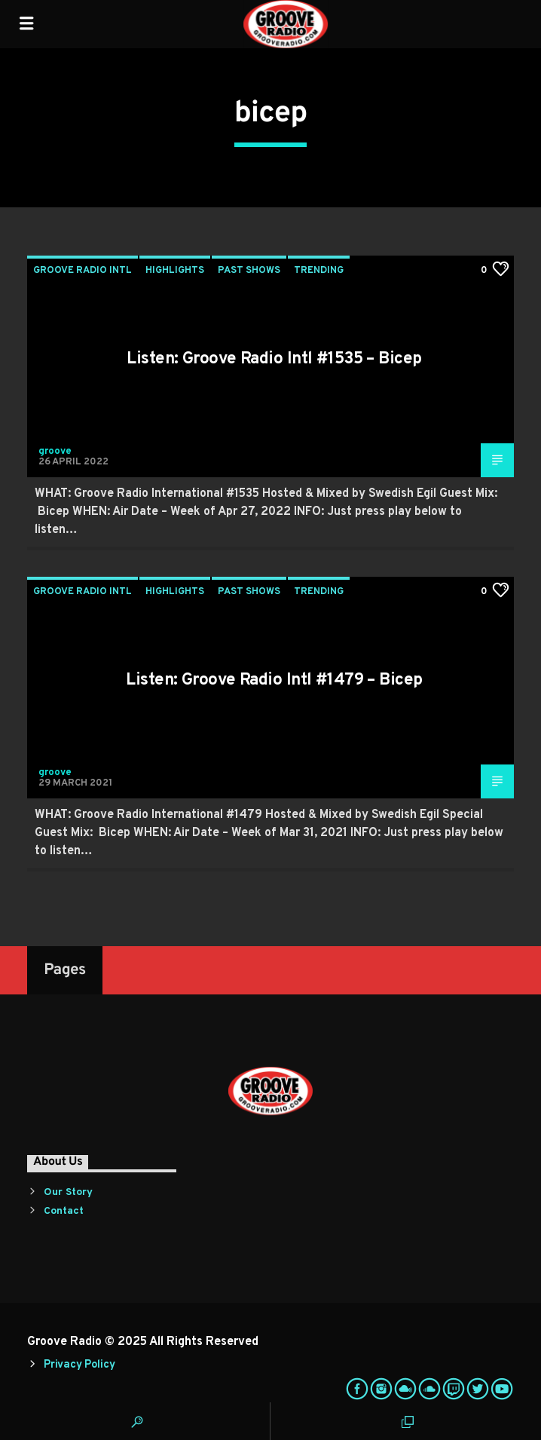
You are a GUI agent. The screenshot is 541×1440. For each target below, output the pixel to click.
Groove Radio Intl (82, 271)
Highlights (174, 271)
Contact (64, 1211)
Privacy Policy (79, 1365)
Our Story (68, 1192)
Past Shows (249, 271)
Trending (319, 271)
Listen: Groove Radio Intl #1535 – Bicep (274, 359)
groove (55, 452)
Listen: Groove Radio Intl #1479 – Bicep (274, 680)
